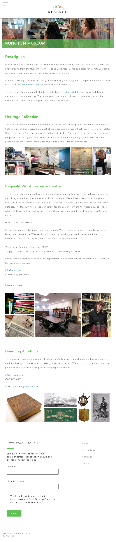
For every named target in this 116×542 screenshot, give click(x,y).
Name (11, 466)
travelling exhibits (69, 92)
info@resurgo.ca (14, 270)
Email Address (16, 481)
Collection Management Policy (21, 386)
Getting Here (88, 450)
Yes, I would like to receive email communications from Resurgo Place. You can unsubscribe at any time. (33, 499)
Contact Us (88, 463)
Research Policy (13, 285)
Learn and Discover (31, 84)
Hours (85, 443)
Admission (87, 456)
